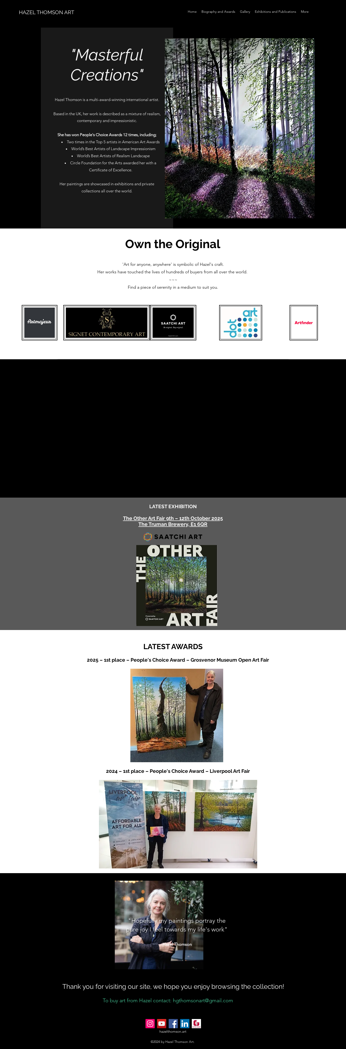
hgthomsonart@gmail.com (203, 1000)
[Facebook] (173, 1023)
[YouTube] (161, 1023)
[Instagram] (150, 1023)
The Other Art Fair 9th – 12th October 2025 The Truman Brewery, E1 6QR (173, 521)
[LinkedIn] (184, 1023)
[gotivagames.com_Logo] (196, 1023)
